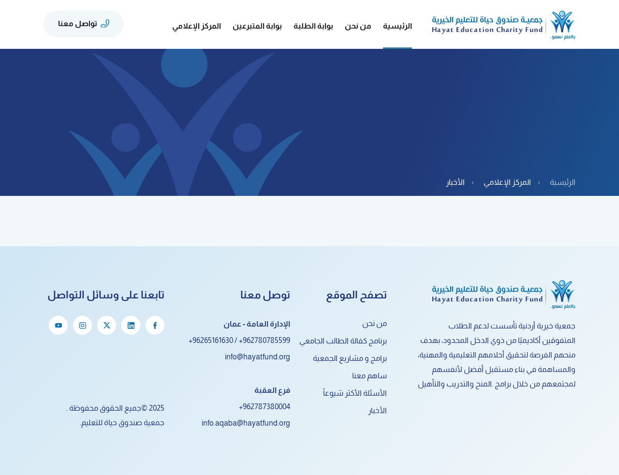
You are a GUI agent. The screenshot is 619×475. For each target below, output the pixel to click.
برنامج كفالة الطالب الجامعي (343, 341)
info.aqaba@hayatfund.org (246, 423)
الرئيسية (397, 26)
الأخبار (377, 410)
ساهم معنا (369, 375)
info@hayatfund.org (257, 357)
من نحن (374, 323)
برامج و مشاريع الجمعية (350, 358)
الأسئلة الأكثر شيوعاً (355, 393)
